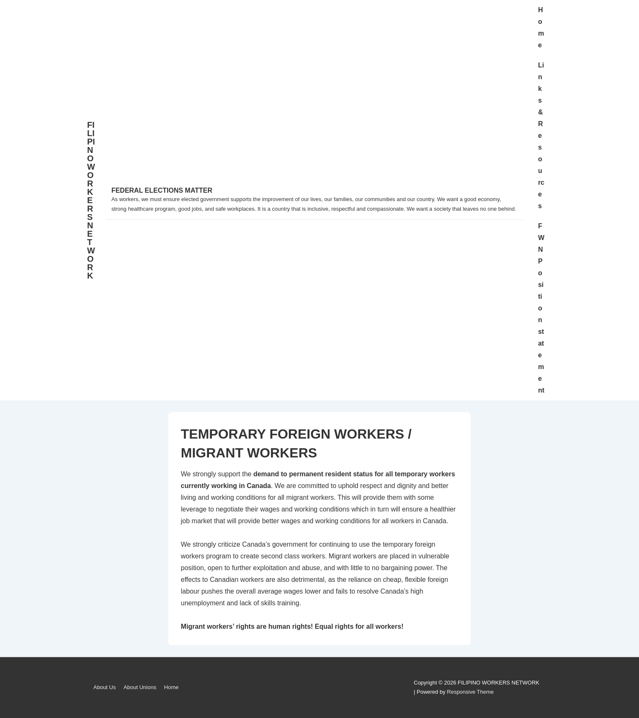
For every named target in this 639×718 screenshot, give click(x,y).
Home (541, 27)
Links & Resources (541, 135)
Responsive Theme (470, 692)
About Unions (140, 687)
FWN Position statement (541, 308)
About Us (104, 687)
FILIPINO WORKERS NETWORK (91, 200)
